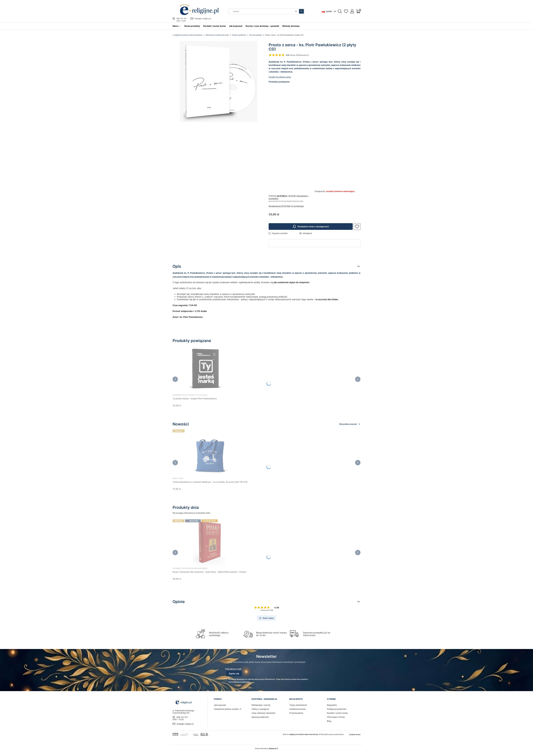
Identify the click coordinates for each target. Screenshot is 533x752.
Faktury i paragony (260, 709)
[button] (301, 11)
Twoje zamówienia (298, 705)
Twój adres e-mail (233, 669)
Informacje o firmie (336, 717)
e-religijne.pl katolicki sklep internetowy (187, 35)
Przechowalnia (296, 713)
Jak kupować (220, 705)
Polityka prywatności (336, 709)
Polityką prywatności (241, 682)
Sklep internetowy (265, 748)
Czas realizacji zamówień (263, 713)
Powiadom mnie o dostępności (310, 226)
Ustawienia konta (297, 709)
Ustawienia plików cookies (226, 709)
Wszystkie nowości (349, 424)
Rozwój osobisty (255, 35)
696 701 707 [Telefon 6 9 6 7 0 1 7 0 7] (182, 18)
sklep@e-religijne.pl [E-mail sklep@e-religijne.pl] (203, 18)
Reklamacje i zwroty (261, 705)
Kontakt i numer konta (337, 713)
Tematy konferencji (239, 35)
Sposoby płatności (260, 717)
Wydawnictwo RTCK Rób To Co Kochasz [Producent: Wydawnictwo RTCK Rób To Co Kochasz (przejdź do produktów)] (286, 206)
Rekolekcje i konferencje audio (217, 35)
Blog (329, 721)
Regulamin (241, 679)
